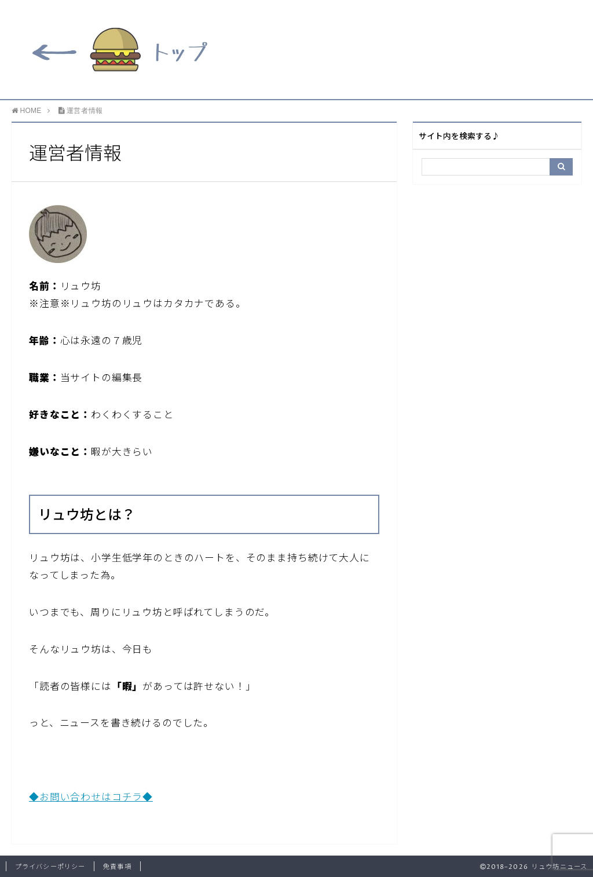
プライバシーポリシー (50, 867)
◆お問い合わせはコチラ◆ (91, 798)
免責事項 (117, 867)
